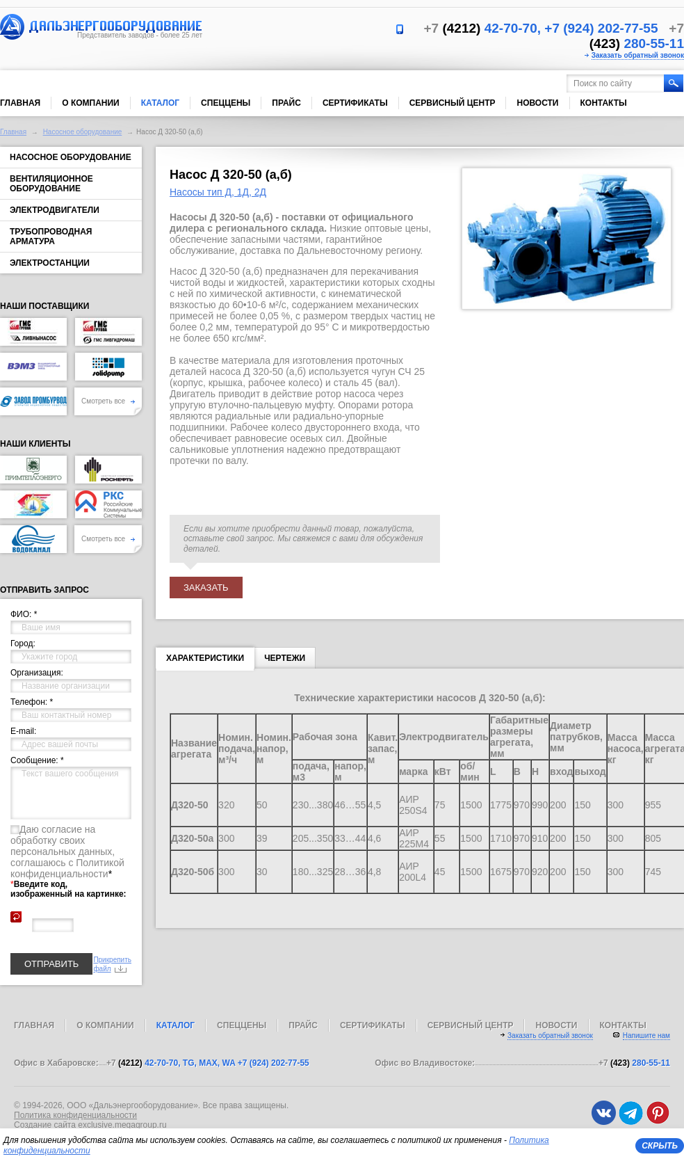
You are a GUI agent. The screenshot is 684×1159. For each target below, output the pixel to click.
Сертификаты (355, 103)
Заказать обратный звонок (638, 55)
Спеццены (225, 103)
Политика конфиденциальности (75, 1115)
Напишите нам (646, 1035)
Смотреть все (108, 401)
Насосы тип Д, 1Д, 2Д (218, 192)
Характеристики (205, 661)
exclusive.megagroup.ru (122, 1125)
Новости (537, 103)
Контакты (603, 103)
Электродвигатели (54, 210)
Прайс (286, 103)
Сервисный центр (452, 103)
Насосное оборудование (82, 132)
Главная (20, 103)
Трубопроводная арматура (51, 236)
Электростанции (50, 263)
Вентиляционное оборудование (51, 183)
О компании (91, 103)
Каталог (160, 103)
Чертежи (284, 658)
